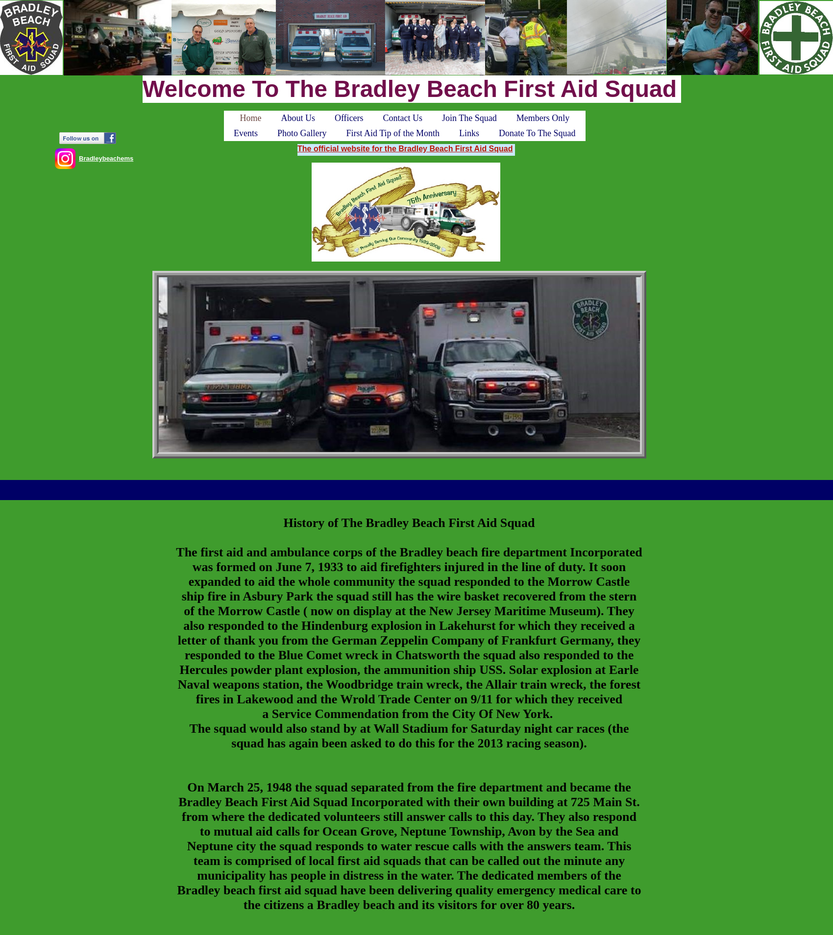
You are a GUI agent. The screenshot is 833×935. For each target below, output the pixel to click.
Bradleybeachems (106, 158)
